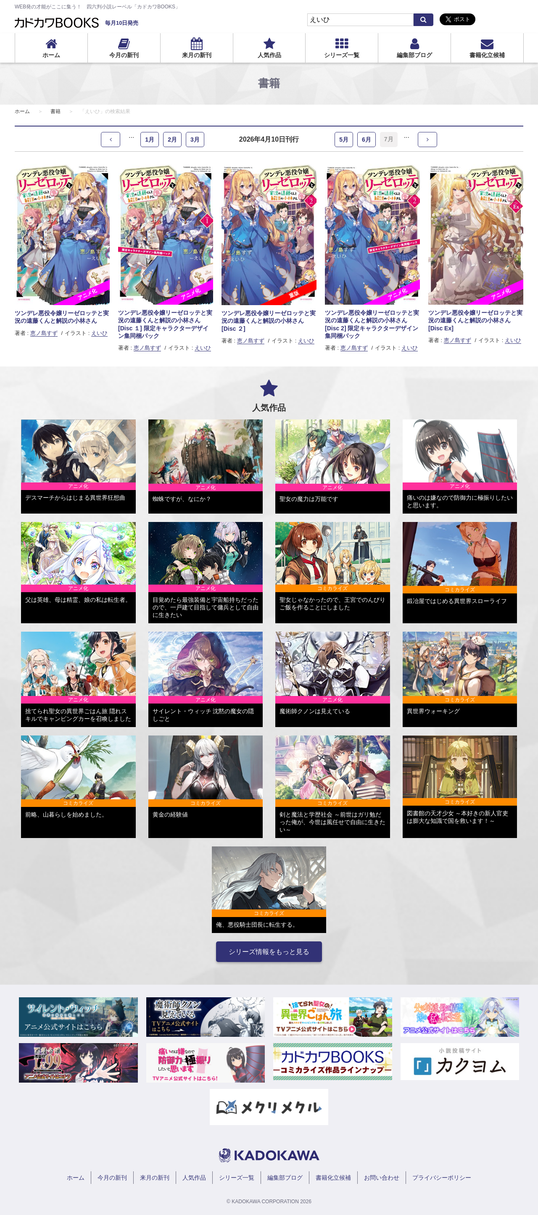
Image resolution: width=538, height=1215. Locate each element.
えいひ (99, 333)
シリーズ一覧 (341, 55)
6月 (366, 139)
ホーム (51, 55)
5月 (343, 139)
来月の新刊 (196, 55)
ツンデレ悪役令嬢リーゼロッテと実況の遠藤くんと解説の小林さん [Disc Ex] (475, 320)
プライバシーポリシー (441, 1177)
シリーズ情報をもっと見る (269, 951)
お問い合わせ (381, 1177)
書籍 (55, 111)
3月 (195, 139)
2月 (172, 139)
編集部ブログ (414, 55)
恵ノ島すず (44, 333)
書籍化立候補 (487, 55)
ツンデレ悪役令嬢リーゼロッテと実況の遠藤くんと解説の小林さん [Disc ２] (269, 321)
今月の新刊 (124, 55)
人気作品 (269, 55)
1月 (149, 139)
